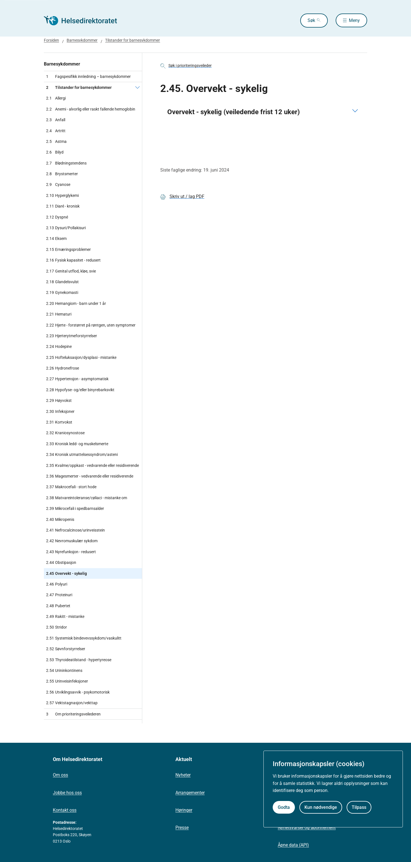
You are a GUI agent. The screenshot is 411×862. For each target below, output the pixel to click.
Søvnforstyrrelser (65, 649)
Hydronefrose (62, 368)
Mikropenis (60, 519)
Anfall (55, 120)
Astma (56, 141)
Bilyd (55, 152)
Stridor (56, 627)
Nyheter (183, 775)
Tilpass (359, 807)
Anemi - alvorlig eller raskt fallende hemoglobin (90, 109)
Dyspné (57, 217)
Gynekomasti (62, 292)
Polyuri (56, 584)
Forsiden (51, 40)
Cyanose (58, 184)
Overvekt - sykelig (66, 573)
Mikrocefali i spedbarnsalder (75, 508)
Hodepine (59, 346)
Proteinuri (59, 595)
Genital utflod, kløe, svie (71, 271)
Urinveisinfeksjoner (67, 681)
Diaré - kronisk (63, 206)
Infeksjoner (60, 411)
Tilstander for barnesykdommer (132, 40)
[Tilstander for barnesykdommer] (137, 87)
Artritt (56, 131)
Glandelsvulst (62, 282)
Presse (182, 827)
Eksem (56, 238)
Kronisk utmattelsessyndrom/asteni (82, 454)
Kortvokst (59, 422)
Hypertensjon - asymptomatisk (77, 379)
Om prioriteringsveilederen (73, 714)
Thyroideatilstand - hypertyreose (78, 660)
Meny (354, 20)
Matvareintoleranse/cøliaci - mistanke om (86, 498)
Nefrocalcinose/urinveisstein (75, 530)
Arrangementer (190, 792)
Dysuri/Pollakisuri (66, 228)
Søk (311, 20)
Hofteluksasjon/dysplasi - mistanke (81, 357)
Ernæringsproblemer (68, 249)
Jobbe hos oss (67, 792)
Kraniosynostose (65, 433)
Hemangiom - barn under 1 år (76, 303)
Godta (284, 807)
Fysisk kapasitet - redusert (73, 260)
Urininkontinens (64, 670)
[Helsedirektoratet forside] (84, 20)
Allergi (56, 98)
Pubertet (58, 606)
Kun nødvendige (320, 807)
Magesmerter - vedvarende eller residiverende (89, 476)
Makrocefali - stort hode (71, 487)
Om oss (60, 775)
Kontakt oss (64, 810)
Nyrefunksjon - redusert (71, 552)
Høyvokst (59, 400)
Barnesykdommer (82, 40)
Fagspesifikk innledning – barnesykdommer (88, 76)
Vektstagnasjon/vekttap (72, 703)
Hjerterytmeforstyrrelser (71, 336)
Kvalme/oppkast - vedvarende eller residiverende (92, 465)
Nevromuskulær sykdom (72, 541)
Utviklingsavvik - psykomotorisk (78, 692)
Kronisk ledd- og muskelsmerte (77, 444)
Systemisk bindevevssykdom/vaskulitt (83, 638)
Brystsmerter (62, 174)
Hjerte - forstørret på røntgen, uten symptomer (91, 325)
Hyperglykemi (62, 195)
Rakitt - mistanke (65, 616)
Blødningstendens (66, 163)
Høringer (183, 810)
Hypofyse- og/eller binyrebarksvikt (80, 390)
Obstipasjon (61, 562)
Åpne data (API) (293, 845)
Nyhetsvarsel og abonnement (307, 827)
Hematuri (58, 314)
